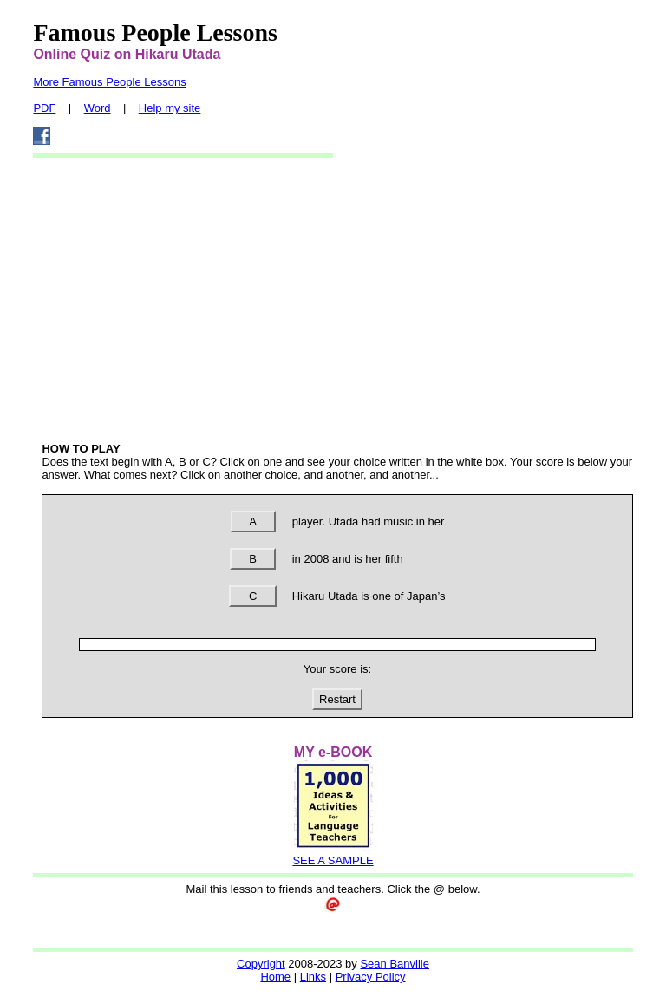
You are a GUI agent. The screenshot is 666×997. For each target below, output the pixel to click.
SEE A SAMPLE (332, 860)
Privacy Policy (371, 976)
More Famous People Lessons (109, 81)
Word (97, 107)
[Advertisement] (337, 299)
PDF (44, 107)
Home (275, 976)
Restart (337, 699)
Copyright (261, 963)
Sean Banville (394, 963)
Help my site (170, 107)
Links (313, 976)
